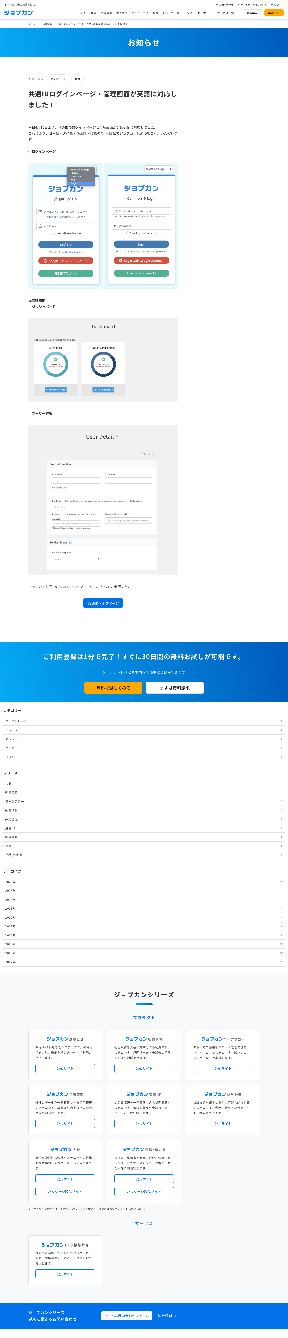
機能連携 (106, 13)
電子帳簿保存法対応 (194, 1124)
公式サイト (65, 799)
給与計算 (200, 211)
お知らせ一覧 (171, 13)
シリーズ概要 (88, 13)
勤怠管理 (200, 167)
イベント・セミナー (196, 13)
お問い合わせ (226, 4)
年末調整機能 (233, 1117)
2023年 (199, 282)
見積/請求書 (202, 229)
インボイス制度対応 (221, 1124)
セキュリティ (140, 13)
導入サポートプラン (154, 1131)
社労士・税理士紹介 (148, 1166)
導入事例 (121, 13)
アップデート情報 (157, 1099)
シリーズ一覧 (120, 1148)
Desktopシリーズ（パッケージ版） (152, 1148)
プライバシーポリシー (157, 1272)
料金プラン (118, 1236)
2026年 (199, 256)
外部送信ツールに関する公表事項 (234, 1272)
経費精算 (200, 184)
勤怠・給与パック (182, 1117)
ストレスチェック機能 (125, 1131)
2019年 (199, 318)
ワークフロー (203, 175)
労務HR (199, 202)
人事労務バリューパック (127, 1117)
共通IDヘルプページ (103, 603)
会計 (197, 220)
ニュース (200, 104)
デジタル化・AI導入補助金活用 (131, 1124)
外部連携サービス (123, 1166)
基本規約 (133, 1272)
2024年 (199, 274)
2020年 (199, 309)
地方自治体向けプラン (208, 1117)
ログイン (279, 4)
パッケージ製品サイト (65, 921)
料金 (155, 13)
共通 (77, 78)
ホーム (32, 23)
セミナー (200, 122)
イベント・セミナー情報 (127, 1201)
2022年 (199, 291)
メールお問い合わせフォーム (126, 1046)
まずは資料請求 (175, 688)
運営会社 (117, 1272)
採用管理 (200, 193)
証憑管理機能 (243, 1124)
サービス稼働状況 (182, 1099)
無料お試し (274, 13)
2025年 (199, 265)
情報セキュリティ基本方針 (192, 1272)
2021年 (199, 300)
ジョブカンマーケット (160, 1254)
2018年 (199, 327)
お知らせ (46, 23)
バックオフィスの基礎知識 (128, 1254)
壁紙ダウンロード (207, 1254)
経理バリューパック (156, 1117)
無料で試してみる (113, 688)
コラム (199, 131)
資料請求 (252, 13)
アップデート (58, 78)
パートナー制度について (254, 4)
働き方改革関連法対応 (165, 1124)
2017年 (199, 336)
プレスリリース (205, 95)
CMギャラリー (185, 1254)
